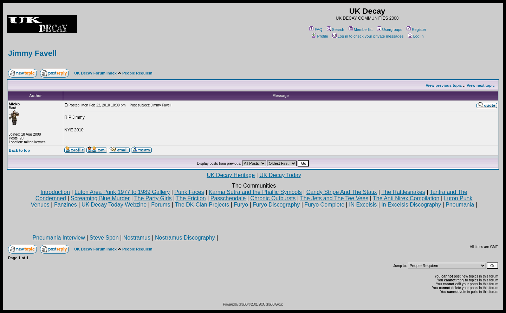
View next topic (481, 85)
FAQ (315, 29)
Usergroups (389, 29)
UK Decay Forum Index (95, 73)
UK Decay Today (280, 175)
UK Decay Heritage (231, 175)
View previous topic (444, 85)
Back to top (19, 150)
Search (335, 29)
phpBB (243, 304)
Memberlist (361, 29)
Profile (320, 36)
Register (416, 29)
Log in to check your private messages (368, 36)
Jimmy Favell (32, 53)
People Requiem (137, 73)
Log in (416, 36)
